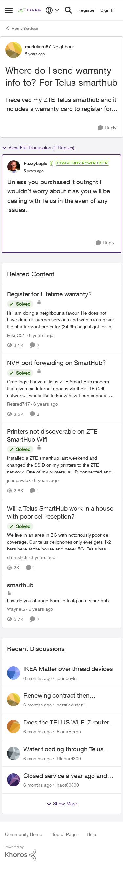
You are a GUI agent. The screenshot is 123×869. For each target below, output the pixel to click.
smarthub (20, 585)
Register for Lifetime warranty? (49, 294)
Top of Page (64, 834)
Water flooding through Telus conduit (63, 749)
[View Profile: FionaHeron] (13, 726)
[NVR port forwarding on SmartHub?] (61, 388)
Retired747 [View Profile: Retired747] (18, 403)
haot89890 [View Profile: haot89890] (68, 785)
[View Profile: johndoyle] (13, 673)
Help (91, 834)
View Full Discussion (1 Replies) (38, 148)
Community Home (23, 834)
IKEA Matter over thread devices (68, 668)
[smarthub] (61, 600)
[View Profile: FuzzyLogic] (13, 166)
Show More (61, 804)
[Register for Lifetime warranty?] (61, 319)
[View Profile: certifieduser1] (13, 699)
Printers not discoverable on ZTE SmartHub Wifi (52, 435)
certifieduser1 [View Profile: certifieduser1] (71, 704)
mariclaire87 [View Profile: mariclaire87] (38, 46)
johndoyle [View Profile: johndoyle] (67, 678)
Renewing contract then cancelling (56, 696)
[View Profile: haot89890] (13, 779)
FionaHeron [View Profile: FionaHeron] (69, 731)
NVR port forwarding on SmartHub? (56, 362)
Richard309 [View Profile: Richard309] (69, 758)
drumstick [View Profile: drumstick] (17, 557)
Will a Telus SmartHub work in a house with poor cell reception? (60, 512)
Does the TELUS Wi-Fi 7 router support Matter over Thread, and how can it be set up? (68, 722)
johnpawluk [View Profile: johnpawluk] (19, 480)
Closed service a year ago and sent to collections (65, 776)
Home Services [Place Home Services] (21, 28)
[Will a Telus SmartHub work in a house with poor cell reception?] (61, 541)
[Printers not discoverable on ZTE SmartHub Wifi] (61, 465)
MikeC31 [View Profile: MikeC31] (16, 335)
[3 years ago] (42, 557)
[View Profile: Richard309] (13, 753)
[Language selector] (52, 10)
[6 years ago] (40, 335)
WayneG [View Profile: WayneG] (16, 609)
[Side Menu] (9, 10)
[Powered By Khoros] (61, 853)
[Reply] (107, 128)
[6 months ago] (37, 677)
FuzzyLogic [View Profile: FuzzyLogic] (35, 163)
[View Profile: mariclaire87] (13, 50)
